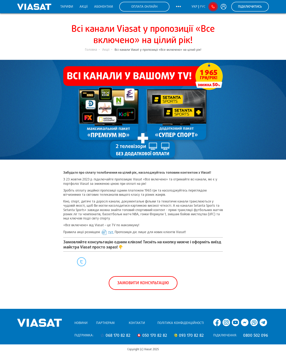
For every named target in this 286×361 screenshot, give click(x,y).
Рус (202, 6)
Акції (84, 6)
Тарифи (66, 6)
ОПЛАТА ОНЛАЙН (144, 6)
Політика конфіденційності (180, 323)
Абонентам (103, 6)
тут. (111, 232)
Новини (81, 323)
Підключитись (250, 6)
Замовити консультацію (143, 282)
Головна (91, 49)
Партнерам (105, 323)
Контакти (137, 323)
